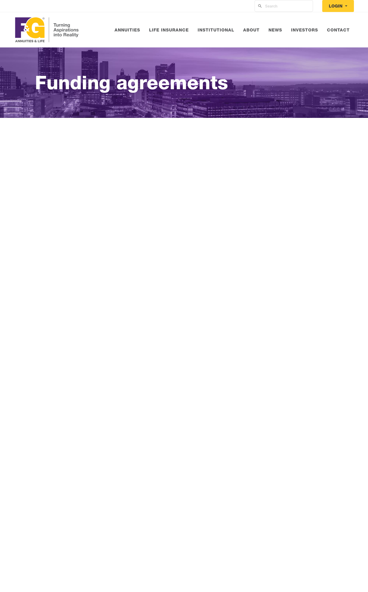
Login (336, 5)
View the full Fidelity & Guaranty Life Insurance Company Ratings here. (184, 375)
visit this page (305, 387)
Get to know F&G (58, 196)
